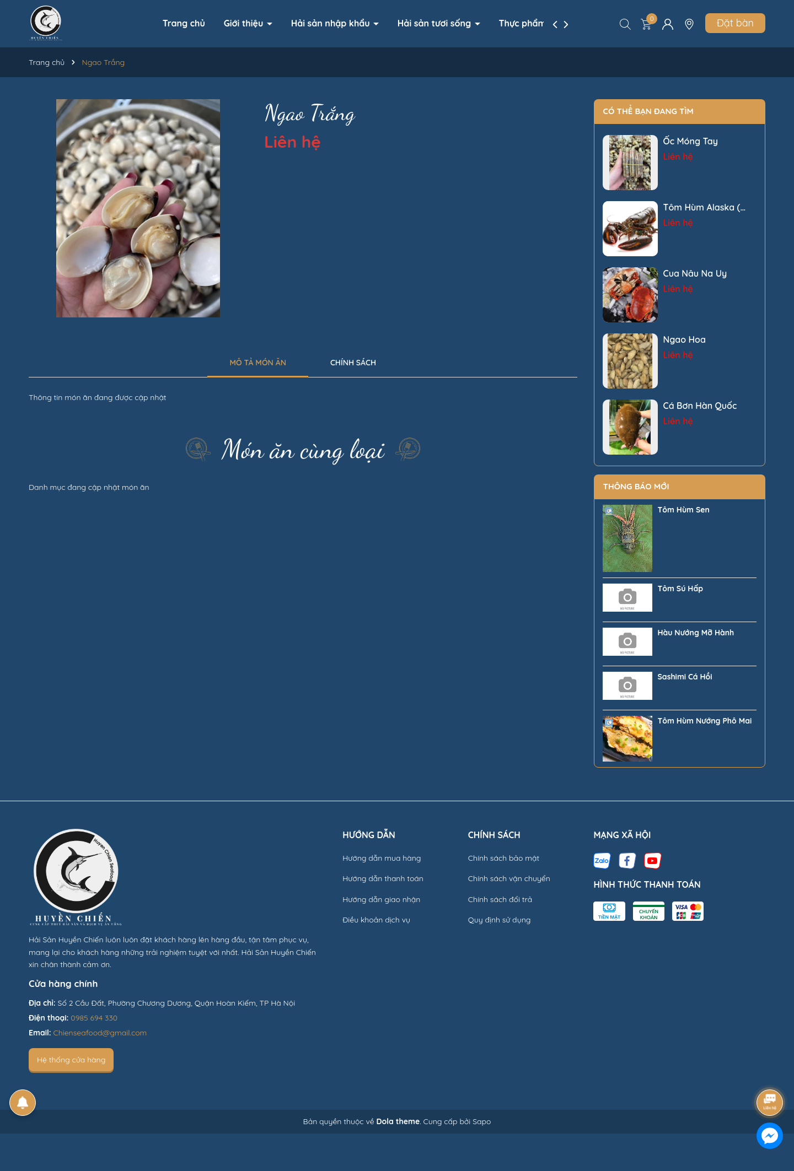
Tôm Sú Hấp (680, 588)
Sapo (482, 1121)
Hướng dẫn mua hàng (381, 858)
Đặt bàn (735, 23)
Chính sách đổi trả (500, 899)
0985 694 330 (94, 1018)
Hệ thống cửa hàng (71, 1060)
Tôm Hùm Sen (684, 510)
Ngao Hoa (684, 339)
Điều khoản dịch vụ (376, 920)
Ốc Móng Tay (690, 141)
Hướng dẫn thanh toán (382, 878)
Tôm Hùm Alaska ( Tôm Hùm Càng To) (703, 207)
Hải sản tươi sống (436, 23)
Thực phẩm (524, 23)
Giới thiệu (245, 23)
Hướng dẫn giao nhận (381, 899)
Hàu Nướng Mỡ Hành (696, 633)
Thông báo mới (636, 486)
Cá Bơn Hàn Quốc (700, 405)
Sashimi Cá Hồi (685, 677)
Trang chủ (184, 23)
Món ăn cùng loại (303, 449)
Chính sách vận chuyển (509, 878)
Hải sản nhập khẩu (331, 23)
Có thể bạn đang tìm (648, 111)
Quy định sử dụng (499, 920)
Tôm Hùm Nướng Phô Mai (705, 721)
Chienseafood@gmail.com (100, 1033)
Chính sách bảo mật (503, 858)
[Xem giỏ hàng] (646, 24)
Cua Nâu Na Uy (695, 273)
